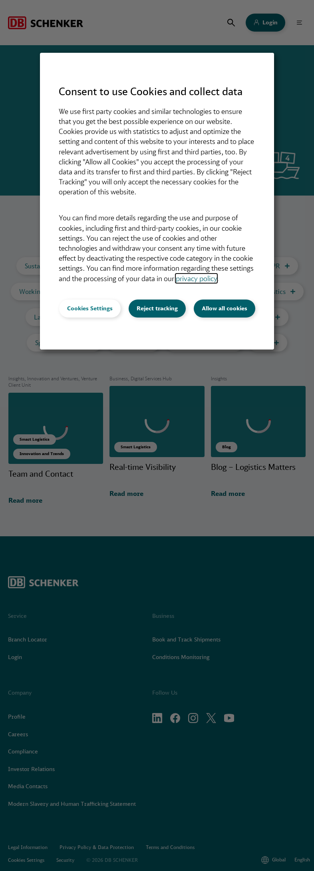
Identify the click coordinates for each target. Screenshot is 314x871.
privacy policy (196, 278)
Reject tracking (157, 308)
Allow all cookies (224, 308)
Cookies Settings (90, 308)
